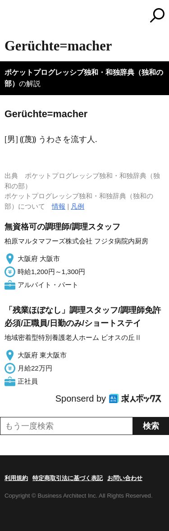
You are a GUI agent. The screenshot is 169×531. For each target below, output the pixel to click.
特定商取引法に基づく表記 (67, 478)
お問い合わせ (124, 478)
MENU (11, 16)
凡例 (77, 206)
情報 (58, 206)
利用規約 (16, 478)
